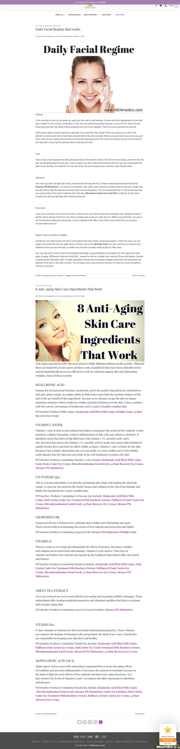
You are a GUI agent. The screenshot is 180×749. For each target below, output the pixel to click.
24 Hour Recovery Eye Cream (126, 463)
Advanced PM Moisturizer (88, 651)
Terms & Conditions (124, 742)
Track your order (94, 742)
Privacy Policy (142, 742)
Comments (139, 714)
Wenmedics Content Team (73, 36)
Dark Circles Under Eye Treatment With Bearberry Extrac (76, 500)
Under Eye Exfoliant (115, 691)
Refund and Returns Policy (72, 742)
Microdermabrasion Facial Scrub (90, 463)
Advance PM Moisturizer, (89, 691)
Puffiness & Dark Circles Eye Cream (108, 695)
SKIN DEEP (120, 15)
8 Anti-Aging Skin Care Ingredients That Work (69, 289)
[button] (165, 5)
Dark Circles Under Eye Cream (53, 463)
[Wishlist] (161, 5)
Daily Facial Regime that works (58, 29)
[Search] (156, 5)
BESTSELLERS (75, 15)
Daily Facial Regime (78, 275)
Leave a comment (138, 275)
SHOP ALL (60, 15)
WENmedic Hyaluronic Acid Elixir (63, 256)
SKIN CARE (107, 15)
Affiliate (109, 742)
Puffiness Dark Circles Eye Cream (55, 647)
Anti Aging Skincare (44, 26)
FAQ (55, 742)
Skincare (56, 26)
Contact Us (46, 742)
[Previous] (79, 722)
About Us (35, 742)
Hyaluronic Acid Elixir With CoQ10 (95, 411)
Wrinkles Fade (124, 411)
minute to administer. (45, 266)
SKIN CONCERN (91, 15)
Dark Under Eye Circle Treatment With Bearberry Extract (107, 647)
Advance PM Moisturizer (50, 467)
